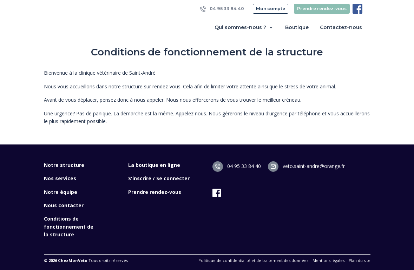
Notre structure (64, 165)
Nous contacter (64, 205)
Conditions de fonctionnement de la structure (68, 226)
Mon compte (270, 8)
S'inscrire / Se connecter (159, 178)
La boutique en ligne (154, 165)
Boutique (297, 27)
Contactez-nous (341, 27)
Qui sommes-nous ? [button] (244, 27)
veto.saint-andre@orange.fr (306, 166)
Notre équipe (60, 192)
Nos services (60, 178)
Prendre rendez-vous (322, 8)
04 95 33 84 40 (222, 9)
